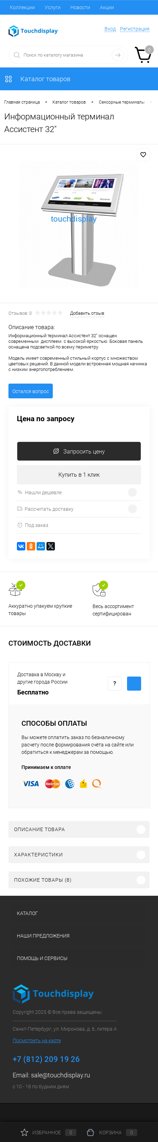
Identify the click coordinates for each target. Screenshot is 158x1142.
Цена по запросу (46, 419)
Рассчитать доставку (45, 509)
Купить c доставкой (134, 684)
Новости (80, 7)
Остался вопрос (30, 391)
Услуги (53, 7)
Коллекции (22, 7)
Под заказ (32, 525)
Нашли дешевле (39, 492)
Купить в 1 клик (79, 474)
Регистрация (135, 29)
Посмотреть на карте (37, 1040)
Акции (107, 7)
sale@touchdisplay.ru (60, 1075)
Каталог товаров (37, 79)
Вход (110, 29)
